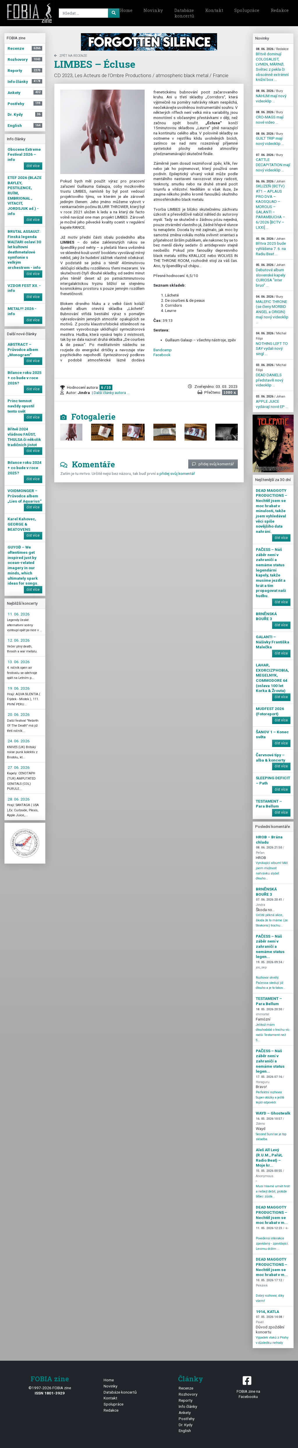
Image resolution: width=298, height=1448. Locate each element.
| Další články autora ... (110, 392)
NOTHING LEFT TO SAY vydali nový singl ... (272, 343)
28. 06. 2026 (19, 799)
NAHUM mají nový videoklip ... (271, 96)
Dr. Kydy (185, 1424)
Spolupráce (246, 10)
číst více (33, 166)
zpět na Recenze (70, 56)
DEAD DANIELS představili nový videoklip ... (271, 375)
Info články (188, 1406)
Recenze (186, 1388)
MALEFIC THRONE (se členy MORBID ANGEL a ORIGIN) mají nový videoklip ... (272, 309)
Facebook (162, 354)
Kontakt (214, 10)
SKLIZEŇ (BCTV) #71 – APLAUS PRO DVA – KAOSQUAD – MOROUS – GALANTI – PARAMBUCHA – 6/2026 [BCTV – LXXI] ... (270, 205)
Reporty (185, 1400)
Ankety (185, 1412)
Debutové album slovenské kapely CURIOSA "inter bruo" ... (270, 275)
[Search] (88, 13)
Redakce (280, 10)
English (185, 1430)
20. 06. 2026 (19, 714)
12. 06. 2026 (19, 640)
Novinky (153, 10)
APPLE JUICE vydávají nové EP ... (272, 402)
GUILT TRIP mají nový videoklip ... (270, 139)
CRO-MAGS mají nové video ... (269, 117)
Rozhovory (188, 1394)
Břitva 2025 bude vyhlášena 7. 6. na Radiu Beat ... (271, 246)
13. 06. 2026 (19, 661)
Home (126, 10)
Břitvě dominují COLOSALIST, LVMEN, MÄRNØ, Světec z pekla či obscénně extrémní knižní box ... (272, 64)
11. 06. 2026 (19, 614)
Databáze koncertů (184, 13)
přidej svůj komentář (213, 464)
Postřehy (186, 1418)
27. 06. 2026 (19, 767)
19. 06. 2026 (19, 688)
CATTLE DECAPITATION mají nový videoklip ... (273, 162)
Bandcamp (162, 349)
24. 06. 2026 (19, 741)
